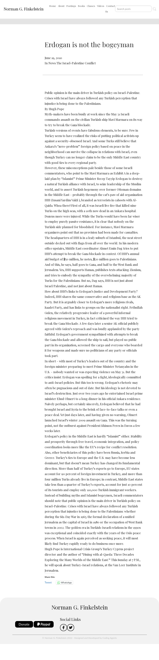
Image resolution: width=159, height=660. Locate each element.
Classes (91, 5)
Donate (24, 624)
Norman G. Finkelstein (24, 8)
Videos (100, 5)
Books (81, 5)
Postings (71, 5)
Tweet (48, 582)
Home (52, 5)
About (61, 5)
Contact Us (110, 8)
